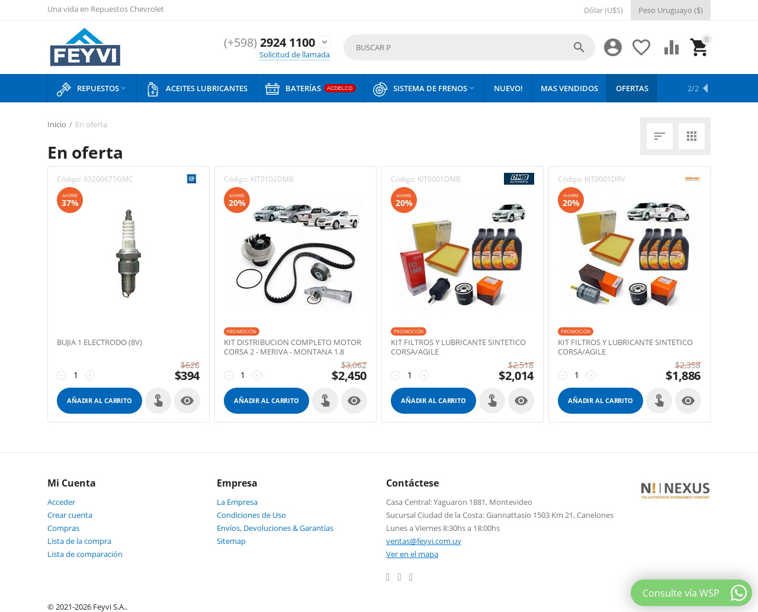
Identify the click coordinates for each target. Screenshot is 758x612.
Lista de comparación (85, 554)
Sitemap (231, 541)
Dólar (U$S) (603, 10)
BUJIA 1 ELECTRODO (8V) (99, 342)
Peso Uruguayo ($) (670, 10)
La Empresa (237, 502)
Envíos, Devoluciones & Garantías (275, 528)
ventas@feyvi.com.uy (423, 541)
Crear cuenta (69, 515)
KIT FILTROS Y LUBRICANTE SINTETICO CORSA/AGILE (458, 347)
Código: (69, 179)
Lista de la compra (79, 541)
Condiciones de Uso (251, 515)
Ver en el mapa (412, 554)
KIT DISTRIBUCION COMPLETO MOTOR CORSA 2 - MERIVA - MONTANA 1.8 (292, 347)
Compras (63, 528)
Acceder (61, 502)
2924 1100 (266, 42)
